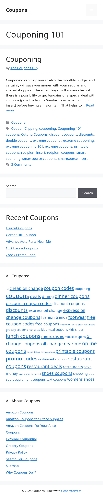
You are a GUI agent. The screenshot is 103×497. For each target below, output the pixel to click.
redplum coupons (61, 152)
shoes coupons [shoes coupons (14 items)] (57, 373)
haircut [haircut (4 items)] (37, 330)
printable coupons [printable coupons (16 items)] (75, 351)
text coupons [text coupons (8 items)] (56, 379)
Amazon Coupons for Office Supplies (34, 419)
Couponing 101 (70, 128)
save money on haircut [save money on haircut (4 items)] (30, 374)
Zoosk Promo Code (21, 255)
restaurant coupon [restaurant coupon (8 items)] (52, 359)
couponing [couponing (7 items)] (82, 289)
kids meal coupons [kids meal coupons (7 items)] (54, 329)
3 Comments (21, 164)
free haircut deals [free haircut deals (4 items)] (68, 324)
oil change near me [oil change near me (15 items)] (61, 344)
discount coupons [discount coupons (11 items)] (68, 303)
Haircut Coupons (19, 228)
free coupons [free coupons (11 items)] (47, 324)
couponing (47, 128)
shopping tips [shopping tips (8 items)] (83, 373)
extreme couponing (78, 140)
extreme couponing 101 (24, 146)
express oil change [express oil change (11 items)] (45, 310)
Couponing (23, 59)
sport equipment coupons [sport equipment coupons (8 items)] (26, 379)
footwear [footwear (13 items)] (77, 317)
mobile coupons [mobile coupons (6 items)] (75, 337)
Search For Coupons (21, 459)
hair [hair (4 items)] (31, 330)
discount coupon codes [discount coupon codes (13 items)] (29, 303)
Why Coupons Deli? (21, 472)
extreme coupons (58, 146)
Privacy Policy (16, 452)
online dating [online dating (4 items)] (33, 352)
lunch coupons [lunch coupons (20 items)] (23, 336)
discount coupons (63, 134)
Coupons (16, 9)
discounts (86, 134)
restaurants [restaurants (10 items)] (73, 366)
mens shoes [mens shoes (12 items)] (52, 336)
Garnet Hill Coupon (21, 234)
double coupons (18, 140)
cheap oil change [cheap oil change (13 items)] (26, 288)
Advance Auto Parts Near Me (28, 241)
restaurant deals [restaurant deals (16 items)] (44, 366)
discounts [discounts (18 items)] (17, 310)
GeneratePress (71, 491)
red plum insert (33, 152)
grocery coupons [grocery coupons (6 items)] (17, 330)
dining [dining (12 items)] (48, 296)
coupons (12, 134)
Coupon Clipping (24, 128)
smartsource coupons (39, 158)
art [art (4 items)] (7, 289)
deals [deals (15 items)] (35, 296)
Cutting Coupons (34, 134)
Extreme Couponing (21, 439)
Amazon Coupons (19, 412)
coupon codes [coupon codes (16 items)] (59, 288)
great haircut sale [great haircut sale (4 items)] (86, 324)
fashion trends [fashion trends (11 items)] (54, 317)
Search (11, 186)
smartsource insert (72, 158)
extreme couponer (47, 140)
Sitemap (12, 465)
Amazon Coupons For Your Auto (31, 425)
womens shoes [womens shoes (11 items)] (80, 379)
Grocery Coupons (19, 445)
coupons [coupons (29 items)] (17, 296)
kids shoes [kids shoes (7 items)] (76, 329)
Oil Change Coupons (22, 248)
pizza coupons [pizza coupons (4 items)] (48, 352)
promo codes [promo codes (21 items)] (21, 358)
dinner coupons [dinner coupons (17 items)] (72, 296)
